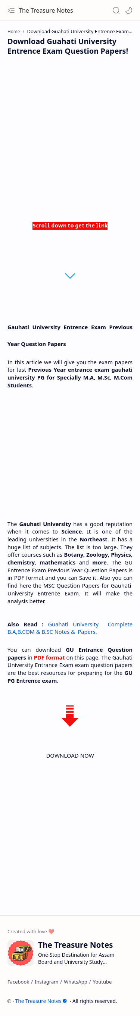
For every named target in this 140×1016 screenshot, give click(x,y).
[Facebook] (18, 981)
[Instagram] (46, 981)
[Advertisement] (70, 141)
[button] (11, 10)
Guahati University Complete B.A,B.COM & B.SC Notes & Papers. (70, 628)
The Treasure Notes (46, 10)
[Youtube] (102, 981)
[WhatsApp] (75, 981)
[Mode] (128, 10)
